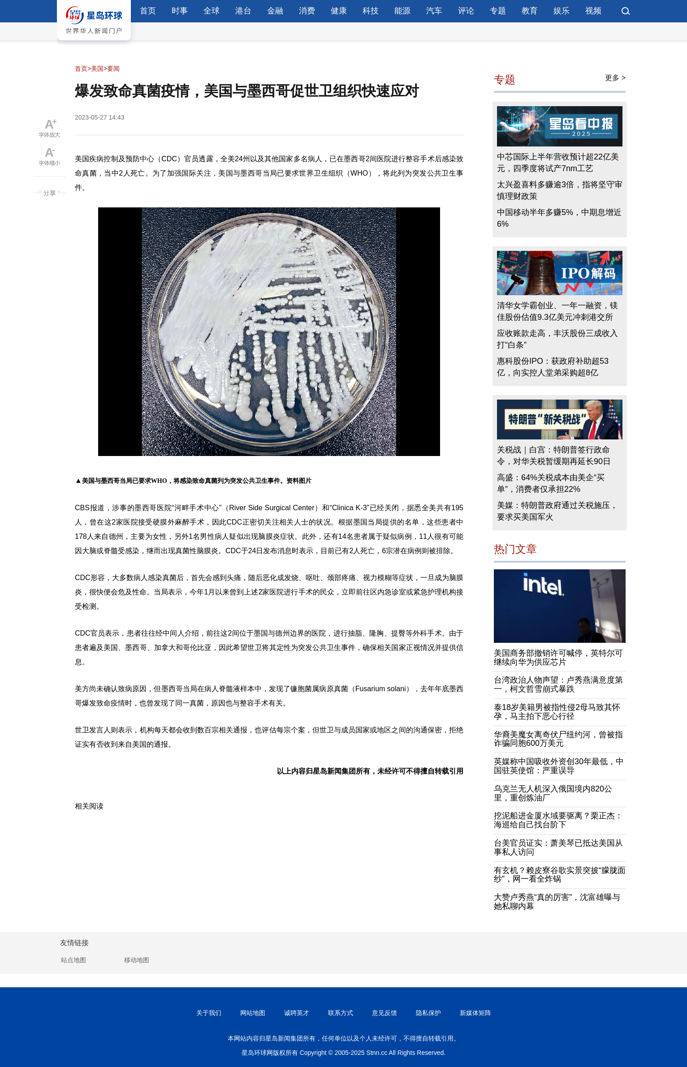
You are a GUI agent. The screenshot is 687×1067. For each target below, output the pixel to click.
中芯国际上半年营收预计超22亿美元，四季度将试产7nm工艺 (558, 162)
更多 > (615, 78)
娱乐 (561, 10)
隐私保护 (428, 1012)
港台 (243, 10)
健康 (339, 10)
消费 (307, 10)
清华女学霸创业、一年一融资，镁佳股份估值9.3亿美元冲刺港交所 (557, 311)
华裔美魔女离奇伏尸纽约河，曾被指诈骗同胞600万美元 (558, 739)
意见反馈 (384, 1012)
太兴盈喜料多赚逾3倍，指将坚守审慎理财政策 (559, 190)
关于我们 (208, 1012)
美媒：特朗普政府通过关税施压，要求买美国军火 (557, 511)
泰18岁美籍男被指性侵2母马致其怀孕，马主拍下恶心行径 (557, 712)
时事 (180, 10)
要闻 (113, 68)
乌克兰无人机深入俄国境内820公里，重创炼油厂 (553, 793)
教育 (530, 10)
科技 (371, 10)
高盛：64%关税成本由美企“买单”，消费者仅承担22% (551, 483)
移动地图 (136, 960)
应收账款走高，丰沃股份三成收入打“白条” (557, 339)
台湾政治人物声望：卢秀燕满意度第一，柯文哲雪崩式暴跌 (558, 684)
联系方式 (340, 1012)
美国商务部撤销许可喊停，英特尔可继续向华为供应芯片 (558, 658)
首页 (148, 10)
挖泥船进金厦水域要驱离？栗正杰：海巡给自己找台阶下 (558, 820)
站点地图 (73, 960)
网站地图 (252, 1012)
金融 (275, 10)
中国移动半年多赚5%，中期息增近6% (559, 218)
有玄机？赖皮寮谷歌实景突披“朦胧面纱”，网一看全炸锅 (560, 875)
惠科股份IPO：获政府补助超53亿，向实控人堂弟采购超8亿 (553, 367)
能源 (402, 10)
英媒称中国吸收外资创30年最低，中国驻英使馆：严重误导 (559, 766)
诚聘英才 (296, 1012)
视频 (593, 10)
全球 (211, 10)
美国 (97, 68)
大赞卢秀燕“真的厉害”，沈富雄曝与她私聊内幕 (557, 902)
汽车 (434, 10)
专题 (498, 10)
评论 (466, 10)
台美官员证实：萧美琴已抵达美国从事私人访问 (558, 847)
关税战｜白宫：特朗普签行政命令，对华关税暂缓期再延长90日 (554, 455)
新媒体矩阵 (475, 1012)
